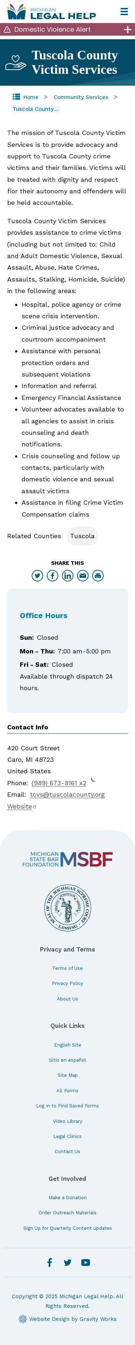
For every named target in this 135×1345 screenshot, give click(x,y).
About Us (67, 999)
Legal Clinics (67, 1136)
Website (22, 806)
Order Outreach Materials (67, 1212)
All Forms (67, 1090)
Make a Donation (68, 1197)
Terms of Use (67, 968)
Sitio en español (67, 1060)
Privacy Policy (67, 983)
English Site (67, 1045)
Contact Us (67, 1151)
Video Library (67, 1121)
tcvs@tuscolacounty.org (67, 794)
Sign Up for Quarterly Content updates (67, 1228)
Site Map (68, 1075)
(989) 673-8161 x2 (63, 782)
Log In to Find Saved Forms (67, 1105)
